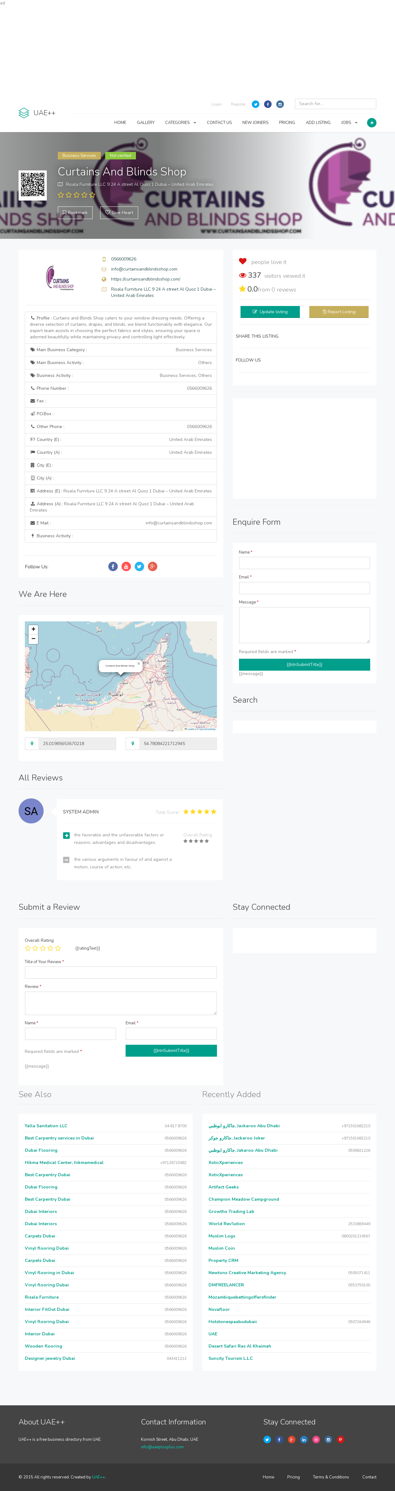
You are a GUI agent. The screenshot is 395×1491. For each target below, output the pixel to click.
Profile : (121, 327)
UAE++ (98, 1477)
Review (33, 987)
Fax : (38, 401)
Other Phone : (121, 427)
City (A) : (42, 478)
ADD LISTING (318, 123)
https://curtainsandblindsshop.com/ (145, 279)
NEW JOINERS (255, 123)
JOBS (349, 123)
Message (249, 602)
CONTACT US (219, 123)
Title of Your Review (44, 962)
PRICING (287, 123)
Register (238, 104)
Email (245, 577)
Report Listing (341, 312)
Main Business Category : (121, 350)
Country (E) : (121, 440)
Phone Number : (121, 388)
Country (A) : (121, 452)
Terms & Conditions (331, 1477)
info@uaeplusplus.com (162, 1447)
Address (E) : (121, 491)
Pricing (293, 1477)
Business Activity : (121, 376)
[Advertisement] (197, 50)
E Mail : (121, 523)
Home (268, 1477)
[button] (139, 664)
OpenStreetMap (207, 729)
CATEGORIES (180, 123)
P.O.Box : (41, 414)
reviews (284, 289)
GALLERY (145, 123)
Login (217, 104)
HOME (120, 123)
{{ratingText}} (87, 948)
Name (245, 552)
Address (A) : (112, 507)
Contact (369, 1477)
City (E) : (41, 465)
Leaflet (190, 729)
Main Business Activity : (121, 363)
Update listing (274, 312)
